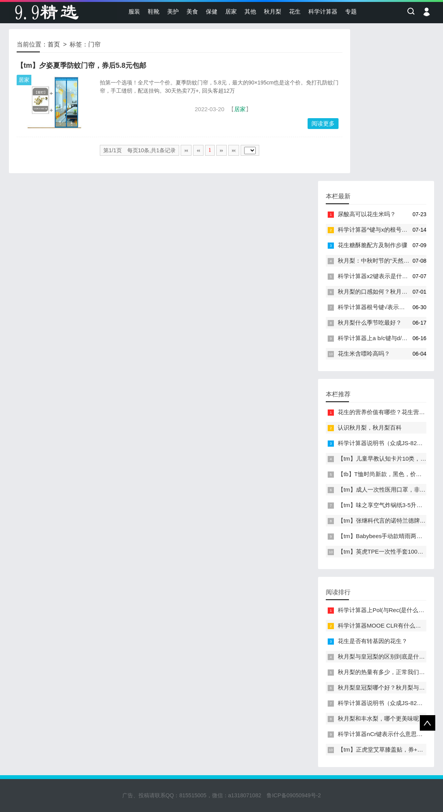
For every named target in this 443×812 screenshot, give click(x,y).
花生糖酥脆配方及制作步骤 (372, 245)
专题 (351, 11)
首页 (54, 44)
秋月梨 (272, 11)
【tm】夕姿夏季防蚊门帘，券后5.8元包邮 (81, 65)
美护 (173, 11)
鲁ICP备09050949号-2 (294, 795)
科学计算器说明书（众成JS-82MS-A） (387, 443)
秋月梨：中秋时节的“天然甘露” (377, 260)
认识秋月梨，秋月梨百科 (370, 427)
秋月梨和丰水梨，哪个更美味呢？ (381, 718)
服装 (134, 11)
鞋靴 (153, 11)
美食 (192, 11)
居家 (231, 11)
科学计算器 (322, 11)
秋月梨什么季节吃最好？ (370, 322)
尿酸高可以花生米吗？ (367, 214)
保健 (211, 11)
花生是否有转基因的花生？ (372, 641)
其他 (250, 11)
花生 (295, 11)
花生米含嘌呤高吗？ (364, 353)
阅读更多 (323, 123)
